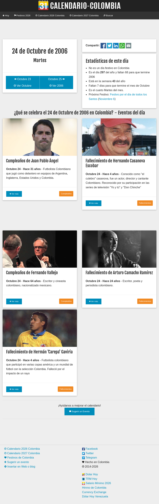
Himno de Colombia (94, 487)
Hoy (6, 15)
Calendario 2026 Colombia (50, 15)
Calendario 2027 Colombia (84, 15)
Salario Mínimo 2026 (96, 483)
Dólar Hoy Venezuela (95, 496)
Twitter (88, 453)
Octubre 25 (56, 79)
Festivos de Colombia (19, 457)
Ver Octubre (22, 85)
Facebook (90, 448)
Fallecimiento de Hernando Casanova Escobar (115, 163)
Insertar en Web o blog (19, 466)
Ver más (14, 194)
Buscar (108, 15)
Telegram (89, 457)
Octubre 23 (22, 79)
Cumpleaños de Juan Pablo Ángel (32, 160)
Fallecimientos (145, 203)
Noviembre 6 (107, 99)
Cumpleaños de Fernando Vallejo (32, 272)
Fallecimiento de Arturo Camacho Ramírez (119, 272)
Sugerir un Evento (79, 411)
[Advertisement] (79, 29)
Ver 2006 (56, 85)
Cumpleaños (66, 194)
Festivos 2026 (22, 15)
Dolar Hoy (90, 474)
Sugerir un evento (16, 462)
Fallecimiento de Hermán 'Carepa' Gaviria (39, 351)
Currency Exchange (94, 492)
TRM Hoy (89, 478)
